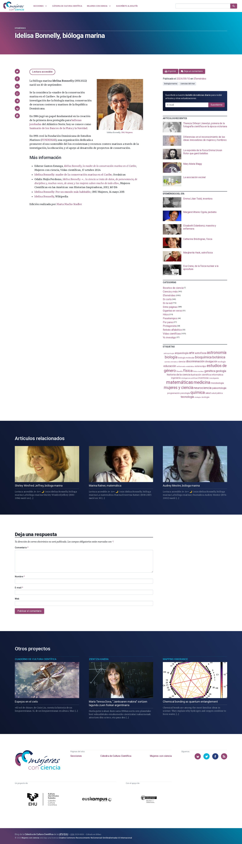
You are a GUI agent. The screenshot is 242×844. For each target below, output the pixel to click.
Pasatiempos (170, 318)
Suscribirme (216, 105)
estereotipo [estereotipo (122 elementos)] (200, 366)
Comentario (21, 547)
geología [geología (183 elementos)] (221, 371)
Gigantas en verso (172, 310)
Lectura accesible (42, 71)
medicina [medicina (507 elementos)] (202, 382)
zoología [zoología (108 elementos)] (205, 397)
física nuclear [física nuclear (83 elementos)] (198, 371)
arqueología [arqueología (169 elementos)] (181, 353)
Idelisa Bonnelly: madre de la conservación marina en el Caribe (73, 174)
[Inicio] (13, 6)
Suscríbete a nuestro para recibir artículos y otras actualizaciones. (193, 97)
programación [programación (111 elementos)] (173, 393)
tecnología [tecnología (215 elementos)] (187, 397)
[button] (17, 71)
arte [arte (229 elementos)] (191, 353)
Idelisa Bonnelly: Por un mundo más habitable (62, 191)
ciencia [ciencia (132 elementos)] (181, 361)
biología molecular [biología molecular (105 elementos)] (186, 358)
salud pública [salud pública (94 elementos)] (217, 393)
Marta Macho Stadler (69, 204)
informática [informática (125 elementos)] (217, 374)
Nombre (20, 576)
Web (17, 598)
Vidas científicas (172, 333)
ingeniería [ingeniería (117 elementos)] (176, 378)
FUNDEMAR (49, 139)
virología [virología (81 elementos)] (198, 397)
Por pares (168, 322)
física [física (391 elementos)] (188, 370)
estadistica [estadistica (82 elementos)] (190, 366)
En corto (167, 299)
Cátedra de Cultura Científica (115, 755)
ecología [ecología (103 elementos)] (222, 362)
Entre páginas (170, 306)
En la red (167, 303)
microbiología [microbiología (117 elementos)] (217, 383)
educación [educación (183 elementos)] (169, 366)
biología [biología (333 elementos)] (171, 357)
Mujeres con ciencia (161, 755)
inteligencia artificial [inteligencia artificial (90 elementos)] (189, 378)
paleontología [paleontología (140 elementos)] (219, 388)
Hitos (166, 314)
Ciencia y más (170, 291)
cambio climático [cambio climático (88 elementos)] (171, 362)
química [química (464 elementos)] (197, 392)
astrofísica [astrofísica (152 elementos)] (200, 353)
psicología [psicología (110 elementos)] (185, 393)
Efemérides (20, 28)
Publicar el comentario (29, 611)
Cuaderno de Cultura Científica (35, 659)
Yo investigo (169, 337)
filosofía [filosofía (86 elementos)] (179, 371)
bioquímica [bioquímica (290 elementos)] (203, 357)
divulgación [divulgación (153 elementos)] (211, 361)
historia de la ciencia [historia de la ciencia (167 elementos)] (178, 374)
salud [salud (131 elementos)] (208, 393)
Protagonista (170, 325)
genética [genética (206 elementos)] (209, 371)
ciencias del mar (188, 84)
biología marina (170, 84)
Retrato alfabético (172, 329)
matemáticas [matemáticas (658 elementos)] (179, 382)
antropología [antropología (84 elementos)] (169, 353)
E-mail (19, 587)
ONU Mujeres (127, 132)
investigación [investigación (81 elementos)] (214, 378)
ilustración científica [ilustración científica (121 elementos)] (201, 374)
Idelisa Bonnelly (44, 196)
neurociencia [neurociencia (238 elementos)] (203, 388)
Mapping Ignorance (175, 659)
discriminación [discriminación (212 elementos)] (195, 361)
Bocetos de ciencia (173, 287)
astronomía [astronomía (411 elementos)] (216, 352)
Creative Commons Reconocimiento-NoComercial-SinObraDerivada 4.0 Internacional (95, 838)
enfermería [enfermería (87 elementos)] (181, 366)
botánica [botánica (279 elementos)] (218, 357)
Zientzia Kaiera (98, 659)
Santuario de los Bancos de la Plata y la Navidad (58, 128)
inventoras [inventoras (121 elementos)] (203, 378)
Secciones (76, 755)
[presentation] (195, 127)
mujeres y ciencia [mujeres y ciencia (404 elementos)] (178, 387)
